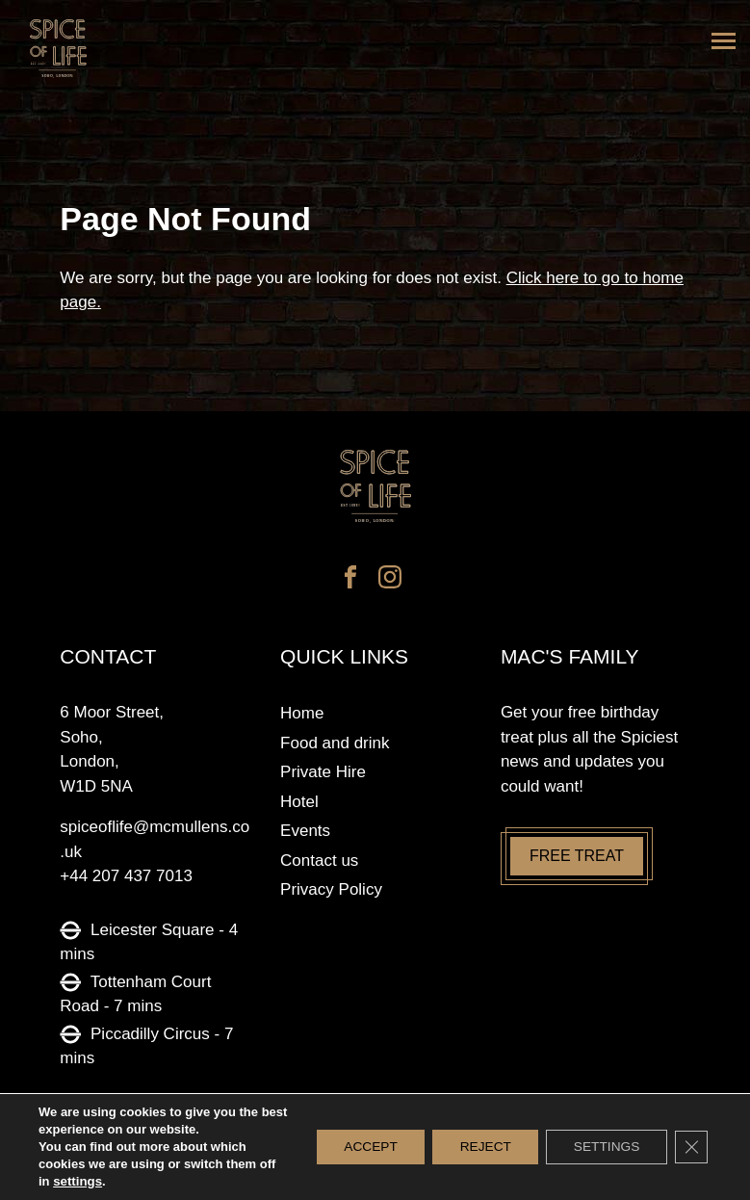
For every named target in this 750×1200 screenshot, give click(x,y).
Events (305, 831)
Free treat (577, 856)
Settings (602, 1147)
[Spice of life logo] (374, 487)
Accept (358, 1147)
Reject (478, 1147)
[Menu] (723, 41)
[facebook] (350, 580)
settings (77, 1181)
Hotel (299, 802)
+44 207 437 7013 (126, 876)
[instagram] (389, 580)
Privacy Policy (331, 889)
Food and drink (334, 743)
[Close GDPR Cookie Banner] (690, 1147)
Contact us (319, 860)
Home (301, 713)
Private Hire (323, 772)
